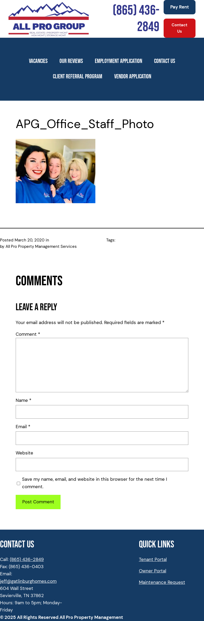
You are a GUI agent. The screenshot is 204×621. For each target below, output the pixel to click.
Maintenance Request (162, 582)
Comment (28, 334)
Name (23, 400)
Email (23, 426)
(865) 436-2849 (27, 559)
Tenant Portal (153, 559)
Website (24, 453)
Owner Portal (152, 571)
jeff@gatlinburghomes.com (28, 581)
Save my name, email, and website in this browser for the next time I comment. (94, 482)
